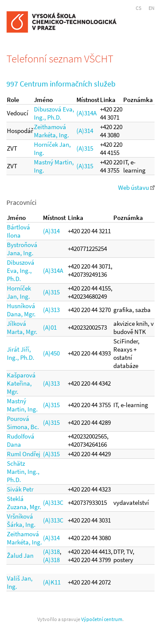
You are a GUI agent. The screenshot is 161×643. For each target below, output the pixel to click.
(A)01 (50, 327)
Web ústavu (136, 187)
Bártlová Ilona (18, 231)
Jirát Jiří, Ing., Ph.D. (20, 353)
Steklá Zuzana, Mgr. (24, 503)
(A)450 (51, 353)
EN (152, 8)
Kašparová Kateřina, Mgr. (21, 383)
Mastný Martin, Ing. (22, 405)
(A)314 (84, 131)
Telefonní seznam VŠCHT (59, 58)
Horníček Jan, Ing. (19, 292)
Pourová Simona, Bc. (23, 422)
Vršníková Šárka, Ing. (21, 520)
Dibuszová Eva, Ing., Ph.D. (54, 113)
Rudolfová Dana (20, 440)
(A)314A (86, 113)
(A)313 (51, 310)
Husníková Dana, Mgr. (21, 310)
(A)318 (51, 551)
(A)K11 (52, 582)
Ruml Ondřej (23, 454)
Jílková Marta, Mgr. (22, 327)
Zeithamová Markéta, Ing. (51, 131)
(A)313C (53, 502)
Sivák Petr (20, 489)
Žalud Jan (20, 555)
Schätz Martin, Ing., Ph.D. (23, 471)
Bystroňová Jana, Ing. (22, 249)
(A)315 (84, 148)
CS (138, 8)
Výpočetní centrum (101, 619)
